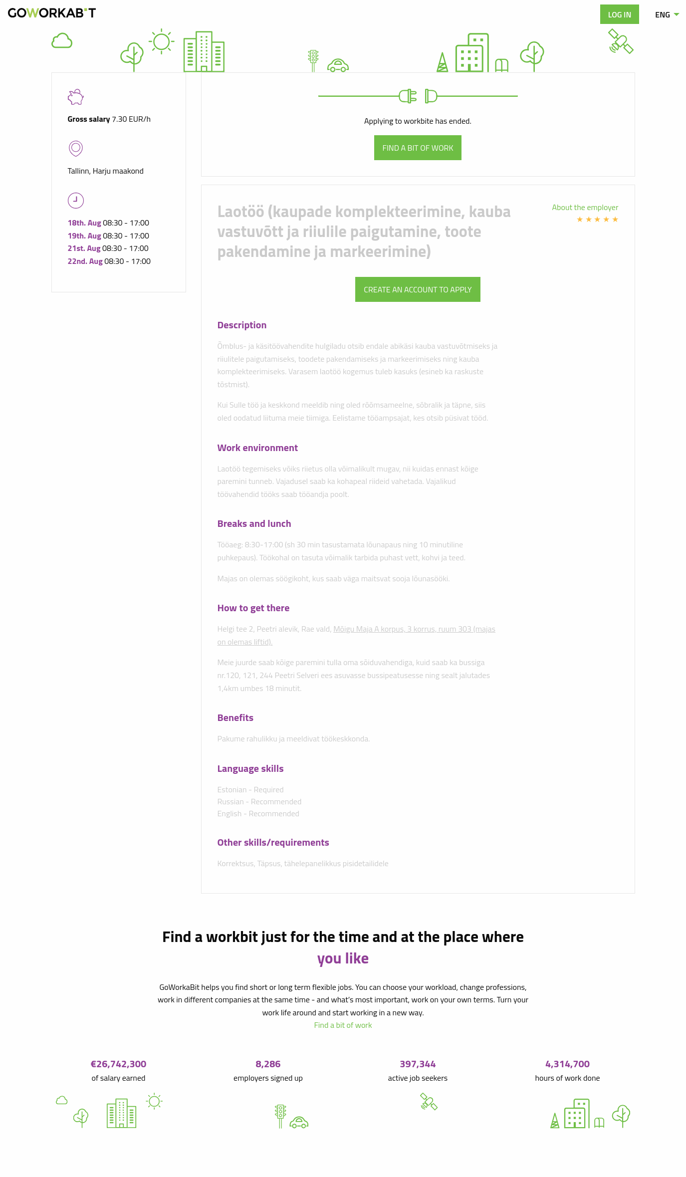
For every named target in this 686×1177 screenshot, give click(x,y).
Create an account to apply (417, 289)
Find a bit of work (418, 148)
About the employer (585, 207)
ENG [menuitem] (662, 14)
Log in (620, 14)
